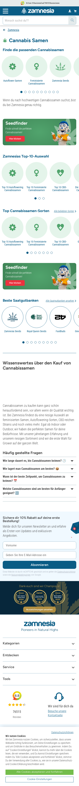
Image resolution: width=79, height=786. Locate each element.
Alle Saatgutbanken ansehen (60, 300)
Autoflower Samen (12, 80)
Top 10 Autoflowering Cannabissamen (12, 189)
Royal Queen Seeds (36, 331)
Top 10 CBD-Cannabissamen (60, 189)
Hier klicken (15, 138)
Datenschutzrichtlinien (62, 732)
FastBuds (60, 331)
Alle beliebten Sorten (64, 211)
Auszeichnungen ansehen (39, 609)
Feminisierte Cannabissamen (36, 82)
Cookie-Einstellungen (39, 779)
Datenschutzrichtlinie (66, 571)
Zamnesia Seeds (60, 80)
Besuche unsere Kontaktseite (57, 713)
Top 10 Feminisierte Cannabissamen (36, 189)
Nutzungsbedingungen (21, 575)
